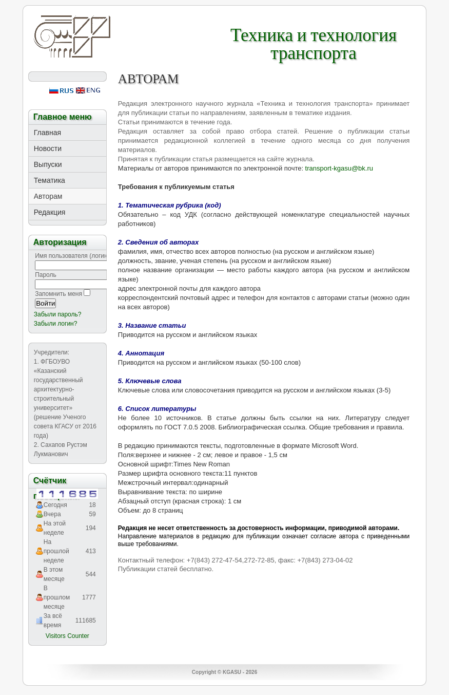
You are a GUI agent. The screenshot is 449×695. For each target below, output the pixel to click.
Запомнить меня (58, 293)
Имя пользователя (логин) (72, 255)
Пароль (45, 274)
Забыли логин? (55, 323)
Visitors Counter (67, 636)
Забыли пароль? (58, 314)
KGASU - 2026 (240, 672)
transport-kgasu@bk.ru (339, 168)
